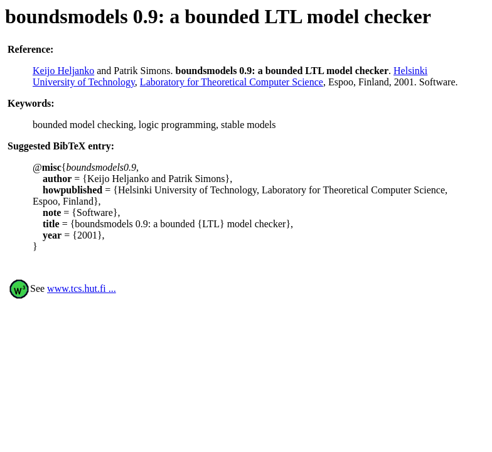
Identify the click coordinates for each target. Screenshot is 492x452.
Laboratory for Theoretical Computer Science (231, 82)
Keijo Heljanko (63, 70)
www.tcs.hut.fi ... (81, 288)
